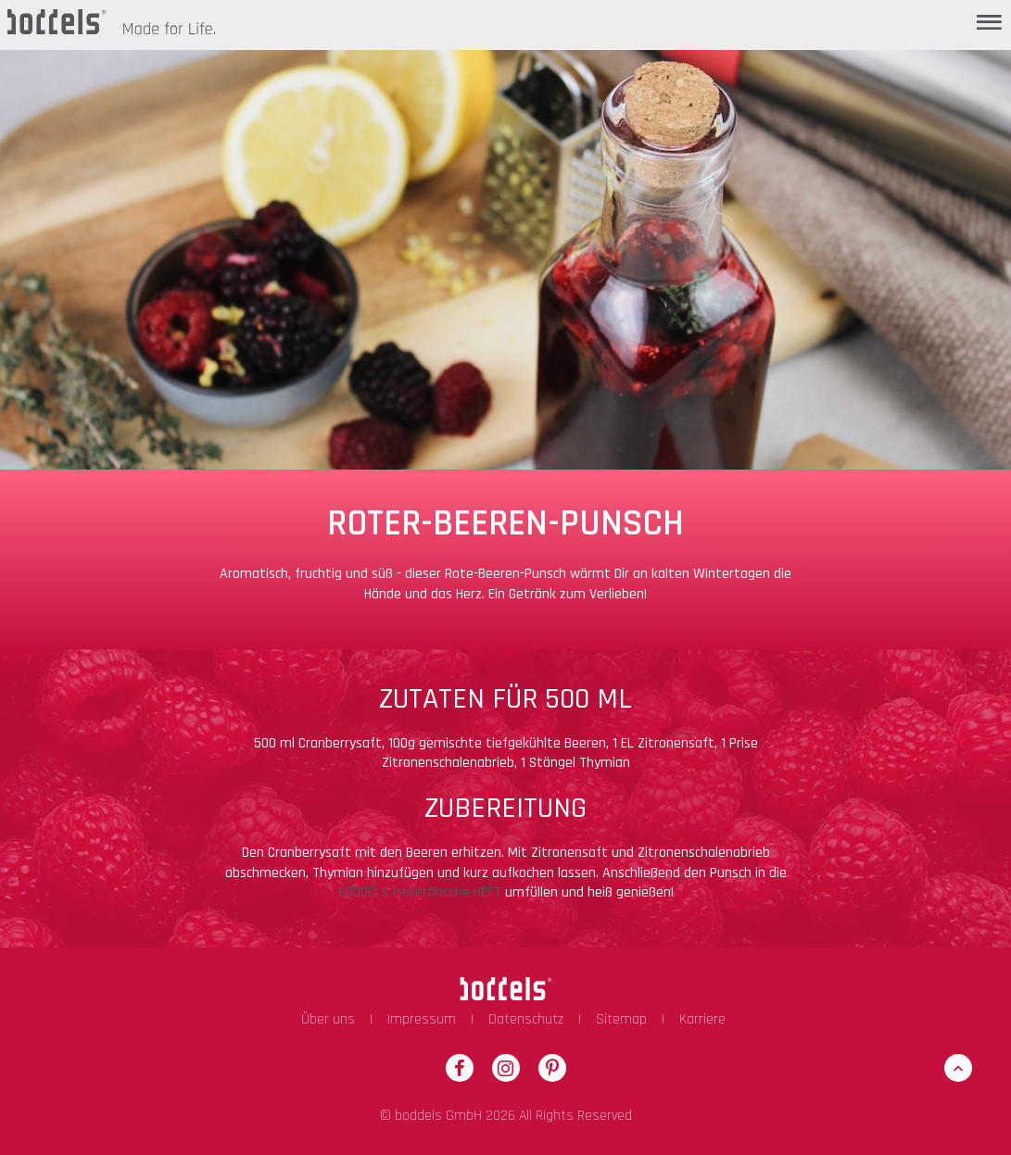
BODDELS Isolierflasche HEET (419, 892)
